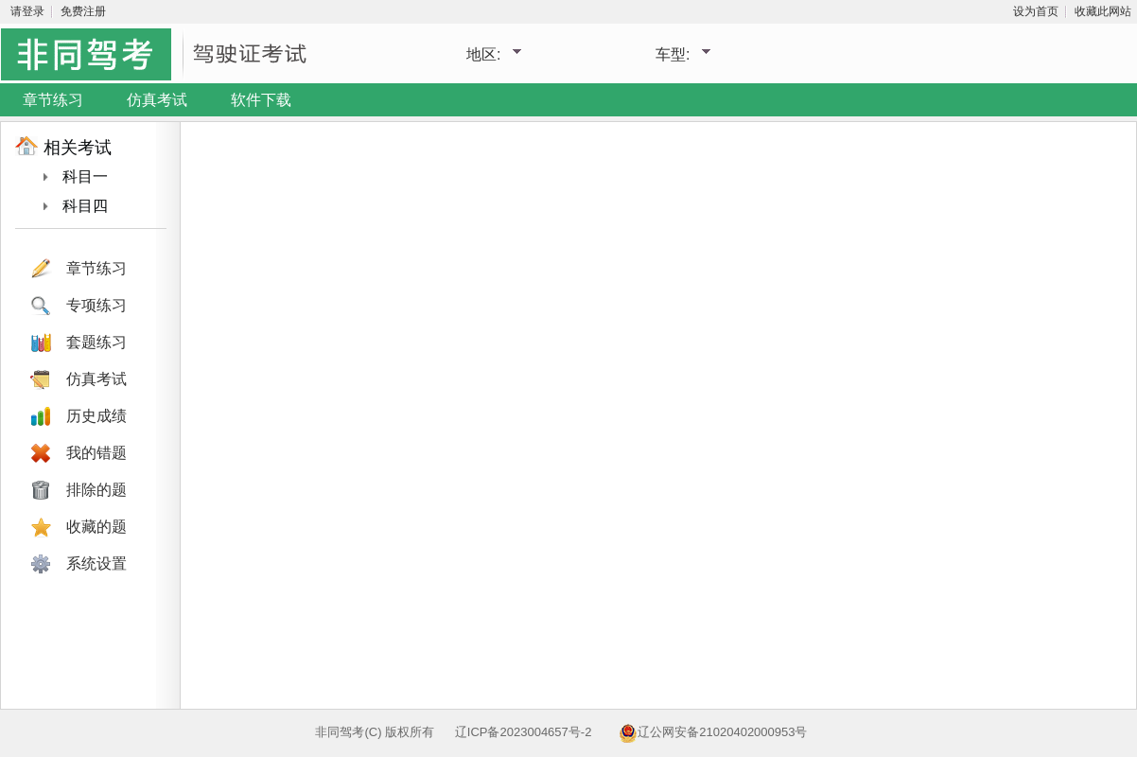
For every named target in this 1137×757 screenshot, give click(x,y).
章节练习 (53, 100)
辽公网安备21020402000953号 (722, 732)
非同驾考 (339, 732)
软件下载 (261, 100)
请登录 (27, 11)
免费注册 (83, 11)
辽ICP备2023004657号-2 (523, 732)
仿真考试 (157, 100)
